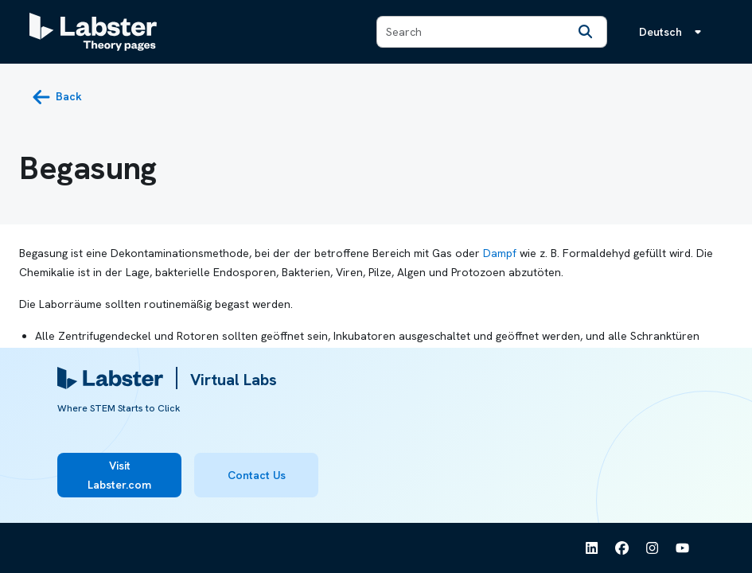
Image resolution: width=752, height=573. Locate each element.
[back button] (57, 97)
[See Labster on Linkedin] (592, 548)
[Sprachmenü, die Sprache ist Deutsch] (673, 32)
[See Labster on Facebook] (622, 548)
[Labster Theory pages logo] (93, 32)
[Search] (586, 32)
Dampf (499, 253)
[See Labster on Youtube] (683, 548)
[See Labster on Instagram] (652, 548)
